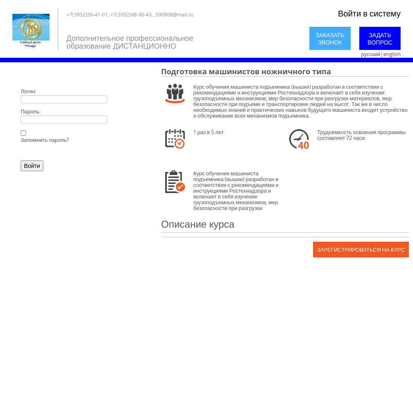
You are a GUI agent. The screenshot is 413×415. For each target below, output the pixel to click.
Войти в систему (369, 13)
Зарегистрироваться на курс (361, 249)
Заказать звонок (330, 38)
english (392, 54)
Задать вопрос (380, 38)
